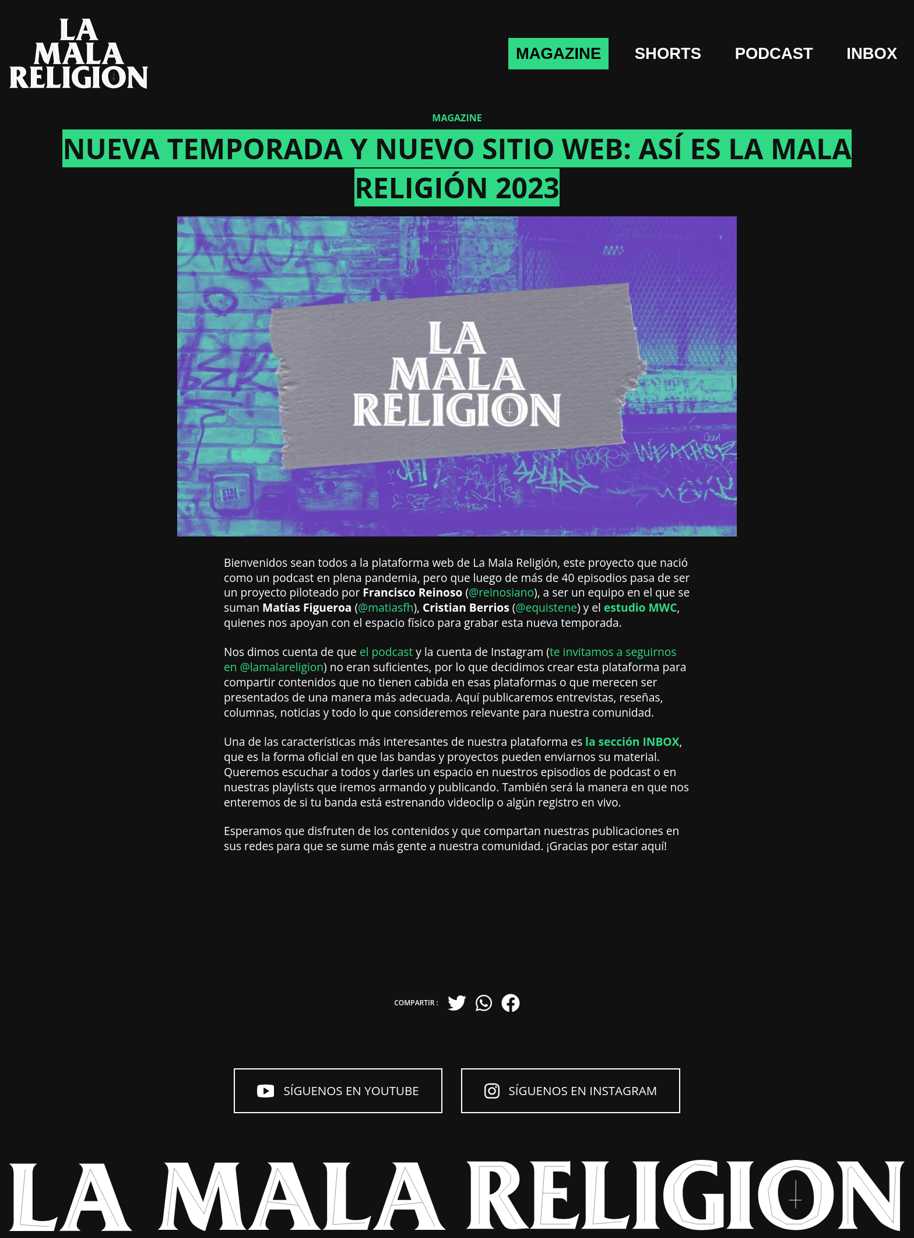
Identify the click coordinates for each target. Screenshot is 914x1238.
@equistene (546, 607)
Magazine (506, 53)
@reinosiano (501, 592)
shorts (631, 53)
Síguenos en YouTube (319, 1093)
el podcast (386, 652)
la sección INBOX (632, 741)
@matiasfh (385, 607)
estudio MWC (640, 607)
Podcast (753, 53)
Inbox (865, 53)
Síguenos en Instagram (588, 1093)
